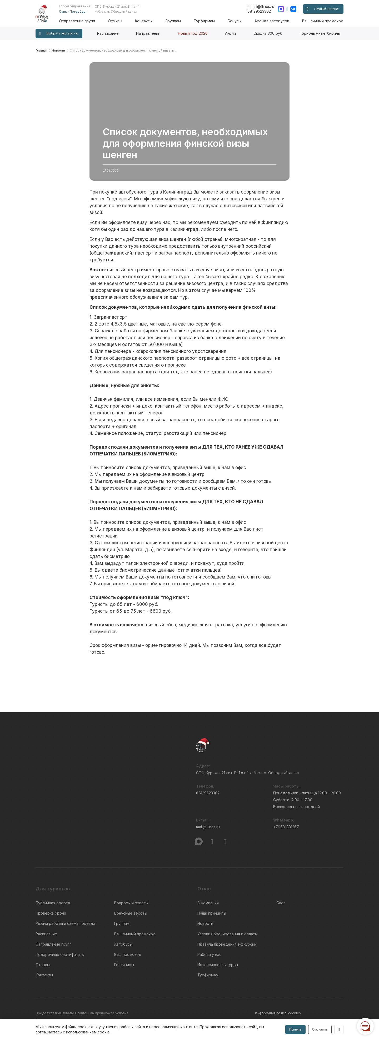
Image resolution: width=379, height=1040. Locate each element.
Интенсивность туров (217, 961)
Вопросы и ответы (131, 903)
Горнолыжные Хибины (320, 33)
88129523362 (259, 11)
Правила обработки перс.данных (281, 1018)
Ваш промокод (127, 951)
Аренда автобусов (272, 21)
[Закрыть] (338, 1029)
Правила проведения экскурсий (226, 942)
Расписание (108, 33)
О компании (208, 903)
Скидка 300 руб (267, 33)
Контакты (145, 21)
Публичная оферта (53, 903)
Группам (174, 21)
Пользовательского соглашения (61, 1015)
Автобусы (123, 942)
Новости (205, 922)
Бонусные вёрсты (130, 912)
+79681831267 (286, 827)
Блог (281, 903)
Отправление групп (80, 21)
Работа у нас (209, 951)
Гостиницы (124, 961)
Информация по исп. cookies (278, 1008)
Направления (148, 33)
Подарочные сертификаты (60, 951)
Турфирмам (205, 21)
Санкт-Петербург (76, 11)
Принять (295, 1029)
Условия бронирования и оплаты (227, 932)
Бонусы (235, 21)
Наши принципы (211, 912)
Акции (230, 33)
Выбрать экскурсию (58, 33)
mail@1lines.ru (260, 6)
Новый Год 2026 (193, 33)
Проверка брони (51, 912)
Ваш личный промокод (322, 21)
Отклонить (319, 1029)
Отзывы (117, 21)
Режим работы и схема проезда (65, 922)
